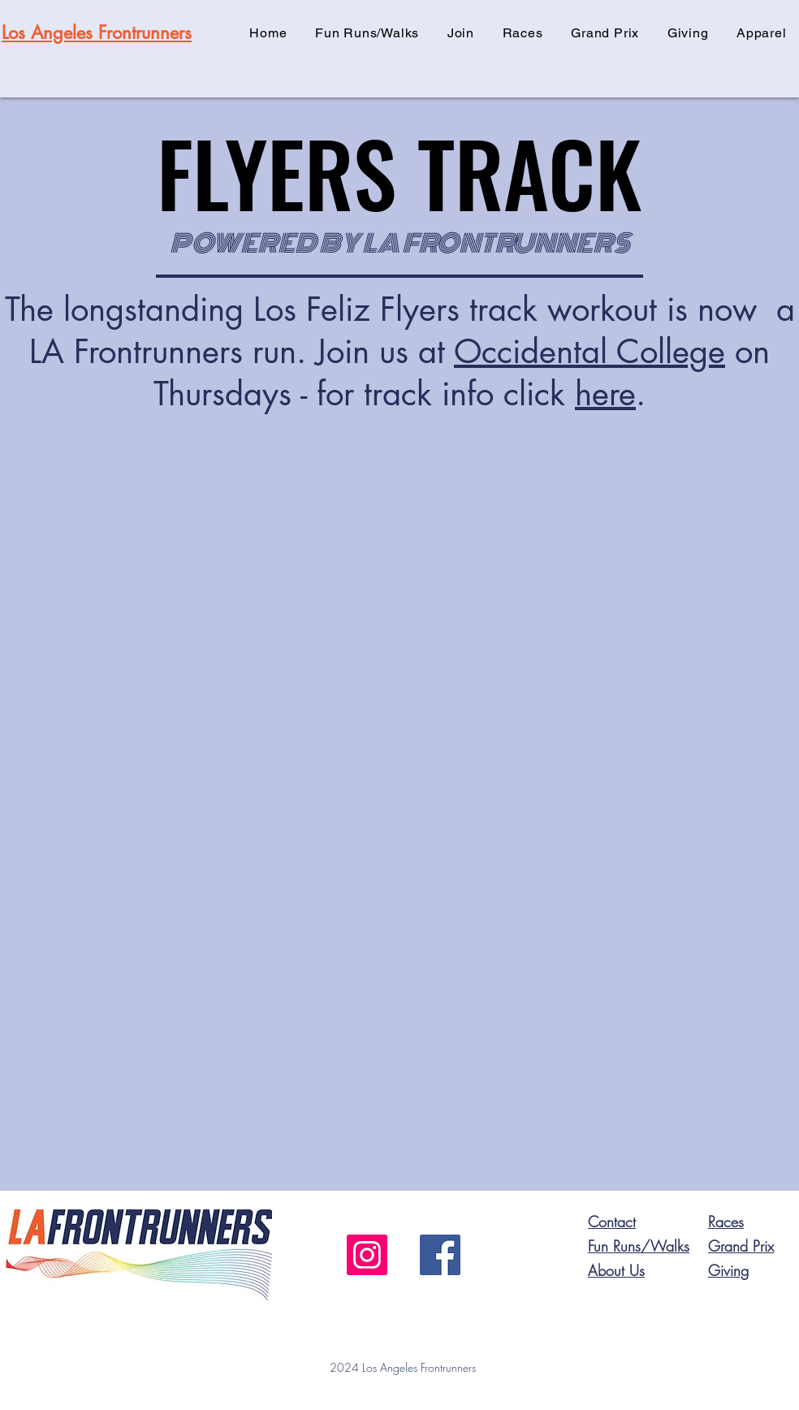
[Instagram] (367, 1255)
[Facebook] (440, 1255)
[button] (461, 33)
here (605, 394)
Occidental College (589, 352)
